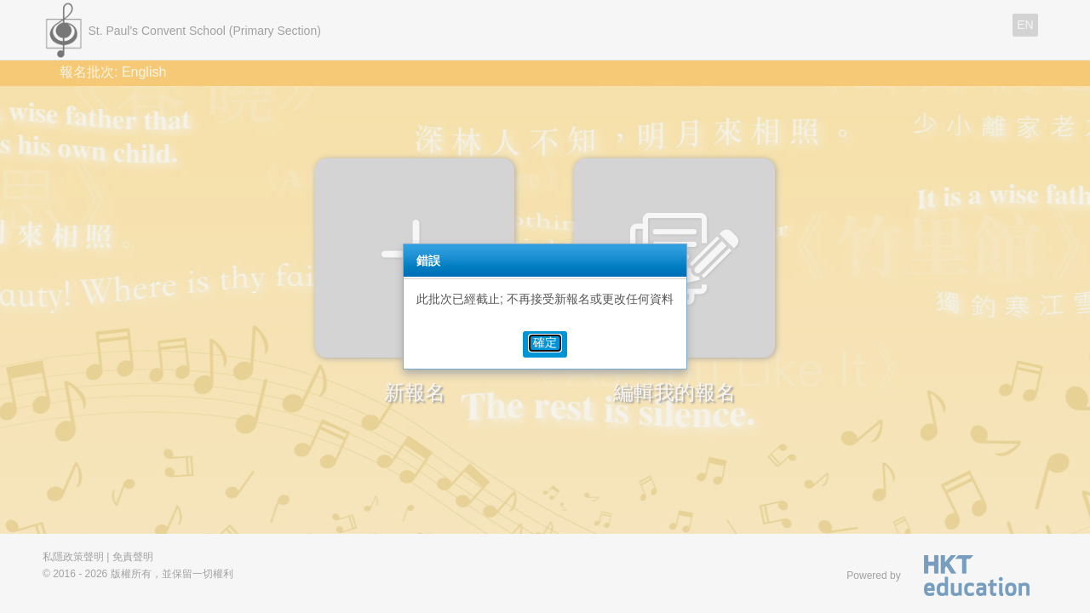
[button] (545, 343)
